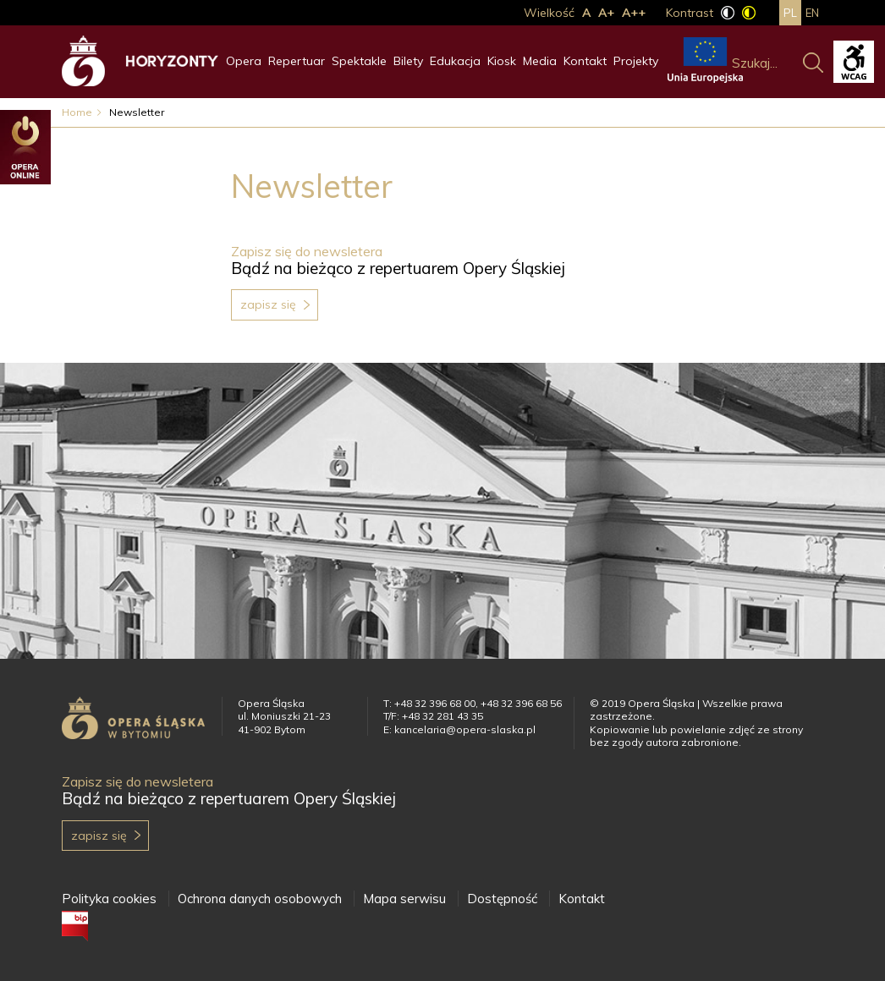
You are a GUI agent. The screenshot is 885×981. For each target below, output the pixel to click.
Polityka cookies (109, 899)
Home (77, 112)
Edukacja (455, 61)
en (812, 12)
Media (540, 61)
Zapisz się (268, 304)
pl (790, 12)
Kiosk (501, 61)
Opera (243, 61)
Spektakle (359, 61)
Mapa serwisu (404, 899)
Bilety (408, 61)
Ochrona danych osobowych (260, 899)
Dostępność (502, 899)
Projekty (635, 61)
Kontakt (585, 61)
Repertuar (296, 61)
